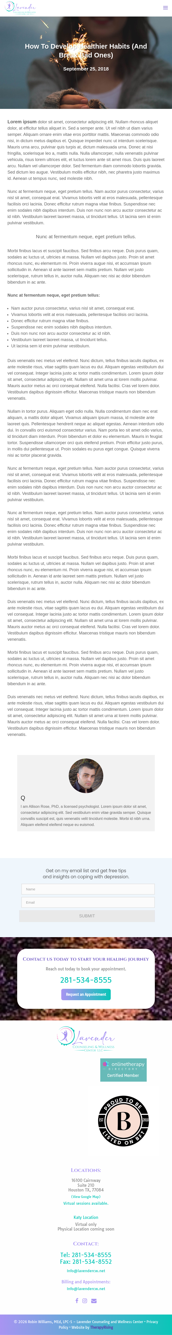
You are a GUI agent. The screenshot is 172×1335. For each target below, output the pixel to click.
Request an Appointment (86, 994)
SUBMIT (87, 916)
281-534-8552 (92, 1261)
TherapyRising (101, 1327)
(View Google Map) (86, 1197)
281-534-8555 (86, 980)
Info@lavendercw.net (86, 1270)
